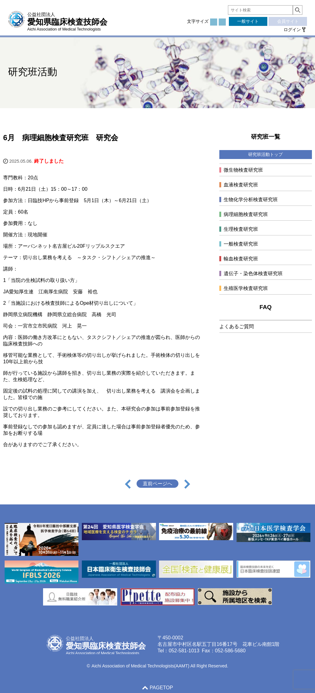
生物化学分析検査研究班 (251, 199)
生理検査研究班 (241, 229)
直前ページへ (157, 483)
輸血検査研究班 (241, 258)
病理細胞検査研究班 (246, 214)
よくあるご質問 (236, 326)
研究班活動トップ (265, 154)
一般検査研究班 (241, 244)
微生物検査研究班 (243, 170)
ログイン (292, 29)
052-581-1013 (184, 650)
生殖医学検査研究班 (246, 288)
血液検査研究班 (241, 184)
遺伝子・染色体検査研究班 (253, 273)
